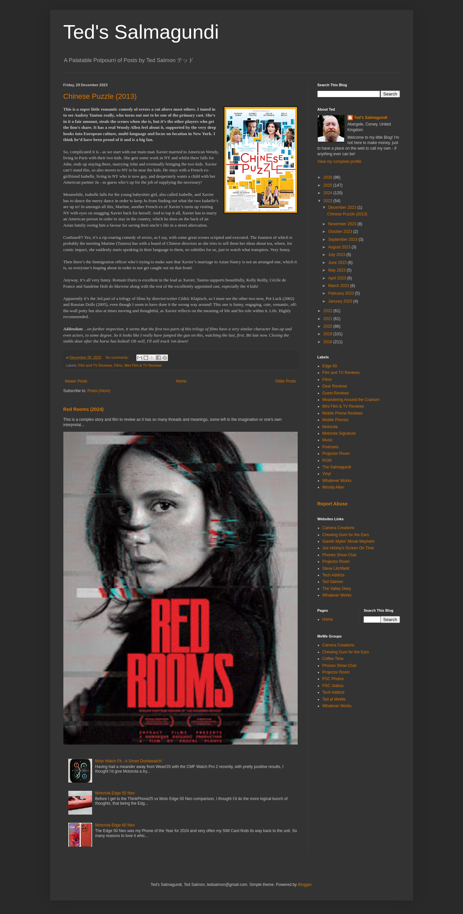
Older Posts (285, 381)
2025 (328, 185)
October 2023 (340, 231)
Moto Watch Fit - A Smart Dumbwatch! (128, 761)
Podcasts (330, 447)
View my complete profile (339, 161)
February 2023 (341, 293)
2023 (328, 201)
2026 (328, 177)
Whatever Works (336, 480)
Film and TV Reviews (95, 365)
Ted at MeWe (334, 699)
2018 (328, 342)
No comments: (118, 357)
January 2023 (340, 301)
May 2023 (337, 270)
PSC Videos (333, 685)
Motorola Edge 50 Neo (115, 793)
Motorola (330, 426)
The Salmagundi (336, 467)
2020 (328, 326)
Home (181, 381)
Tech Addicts (333, 575)
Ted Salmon (332, 581)
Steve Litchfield (335, 568)
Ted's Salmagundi (141, 32)
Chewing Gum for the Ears (345, 534)
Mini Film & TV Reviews (143, 365)
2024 (328, 193)
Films (118, 365)
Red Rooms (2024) (83, 409)
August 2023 (339, 247)
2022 (328, 311)
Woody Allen (333, 487)
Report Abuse (332, 503)
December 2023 (342, 207)
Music (327, 440)
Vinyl (326, 473)
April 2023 (337, 278)
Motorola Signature (339, 433)
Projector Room (336, 453)
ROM (327, 460)
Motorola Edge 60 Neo (115, 825)
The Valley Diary (336, 588)
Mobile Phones (335, 420)
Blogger (305, 884)
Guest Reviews (335, 393)
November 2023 (342, 224)
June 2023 (337, 262)
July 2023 (337, 254)
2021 (328, 318)
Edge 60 (329, 366)
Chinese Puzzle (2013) (100, 96)
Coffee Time (333, 658)
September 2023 (343, 239)
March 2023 (339, 285)
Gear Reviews (334, 386)
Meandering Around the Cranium (351, 399)
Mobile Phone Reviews (342, 413)
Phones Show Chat (339, 555)
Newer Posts (76, 381)
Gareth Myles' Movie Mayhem (348, 541)
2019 (328, 334)
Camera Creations (338, 528)
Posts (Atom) (98, 390)
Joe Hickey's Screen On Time (348, 548)
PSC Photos (333, 678)
